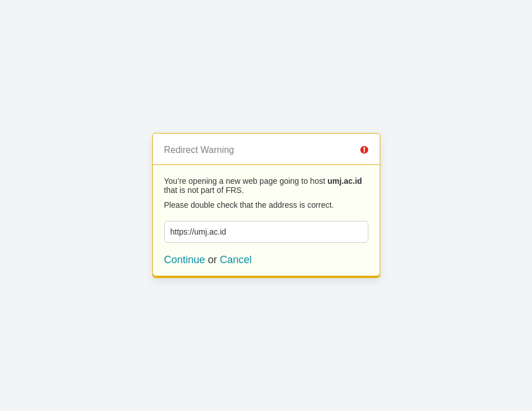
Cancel (236, 259)
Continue (184, 259)
